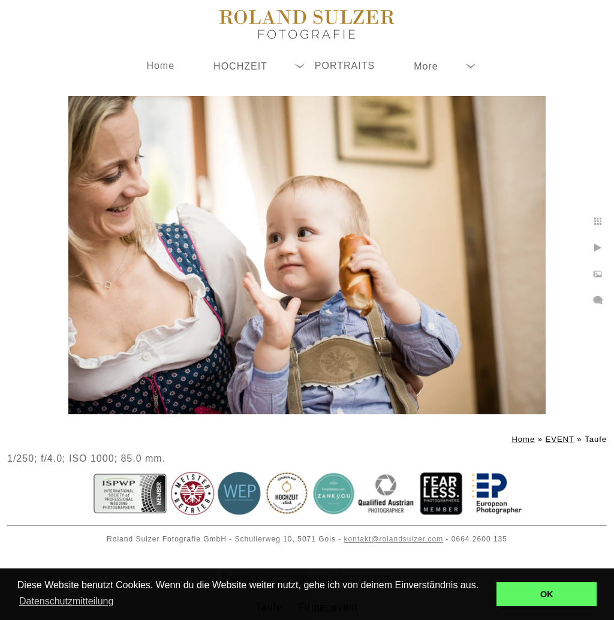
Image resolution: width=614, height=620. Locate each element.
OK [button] (546, 594)
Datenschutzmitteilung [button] (66, 601)
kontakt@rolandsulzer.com (394, 539)
